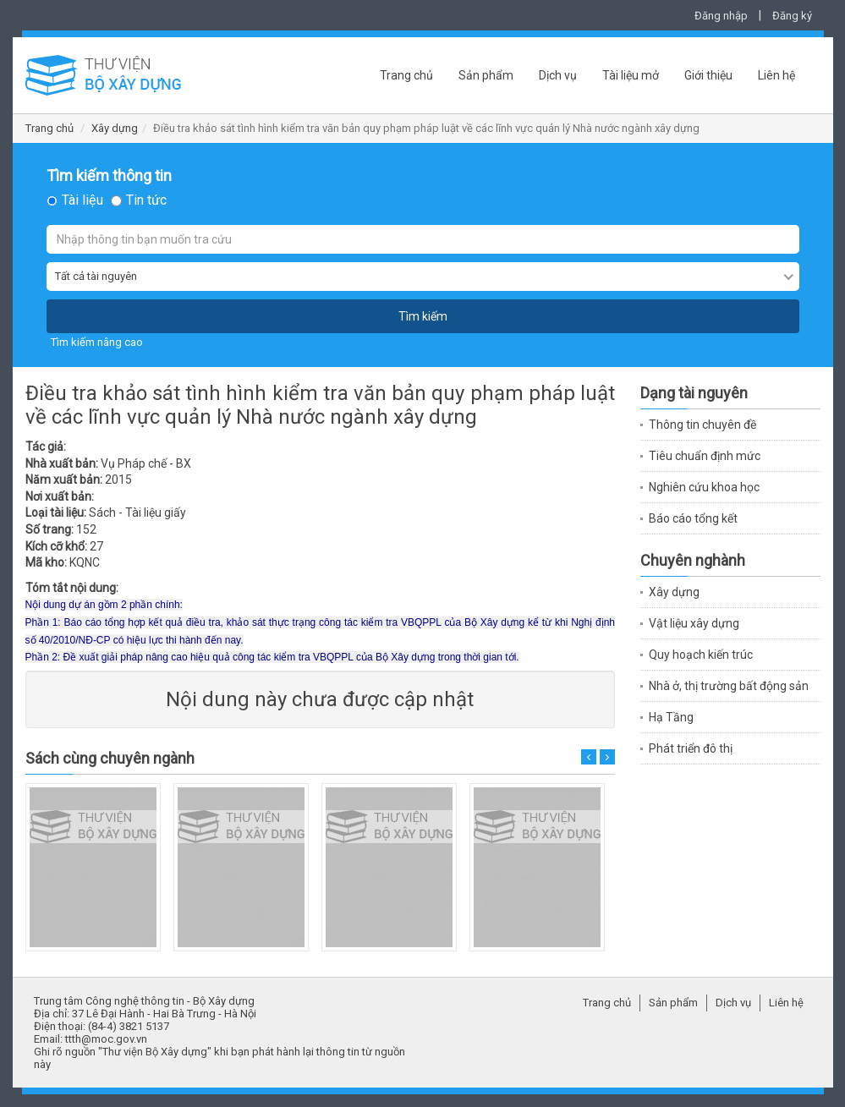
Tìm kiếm (422, 316)
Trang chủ (406, 75)
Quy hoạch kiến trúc (701, 654)
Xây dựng (114, 128)
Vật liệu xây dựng (694, 623)
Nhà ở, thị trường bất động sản (729, 686)
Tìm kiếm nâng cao (97, 342)
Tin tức (146, 200)
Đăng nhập (721, 15)
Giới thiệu (708, 75)
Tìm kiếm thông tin (109, 176)
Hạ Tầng (671, 717)
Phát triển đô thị (691, 748)
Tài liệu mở (630, 75)
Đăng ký (792, 15)
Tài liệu (82, 200)
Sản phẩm (485, 75)
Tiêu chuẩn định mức (704, 456)
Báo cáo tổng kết (693, 518)
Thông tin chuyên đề (702, 424)
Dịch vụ (558, 75)
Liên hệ (776, 75)
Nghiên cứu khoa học (704, 487)
